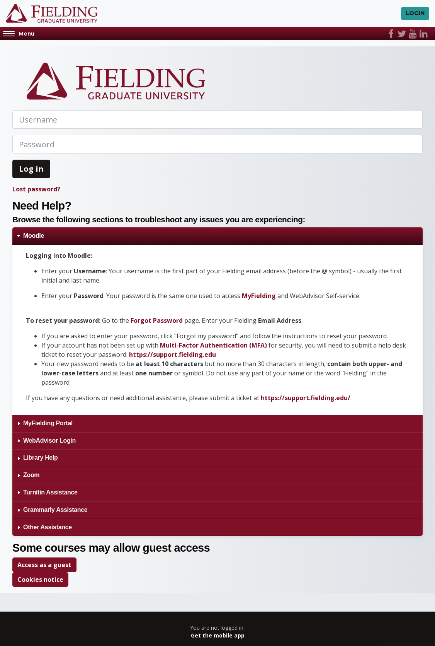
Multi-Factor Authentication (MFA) (213, 345)
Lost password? (36, 189)
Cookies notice (40, 580)
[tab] (217, 236)
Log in (31, 169)
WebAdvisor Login (49, 440)
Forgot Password (157, 320)
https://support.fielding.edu (172, 354)
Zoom (31, 475)
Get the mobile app (218, 635)
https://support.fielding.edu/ (305, 398)
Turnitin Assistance (50, 492)
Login (415, 13)
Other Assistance (47, 527)
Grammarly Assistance (55, 509)
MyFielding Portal (48, 423)
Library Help (40, 458)
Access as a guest (44, 565)
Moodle (33, 236)
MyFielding (259, 295)
